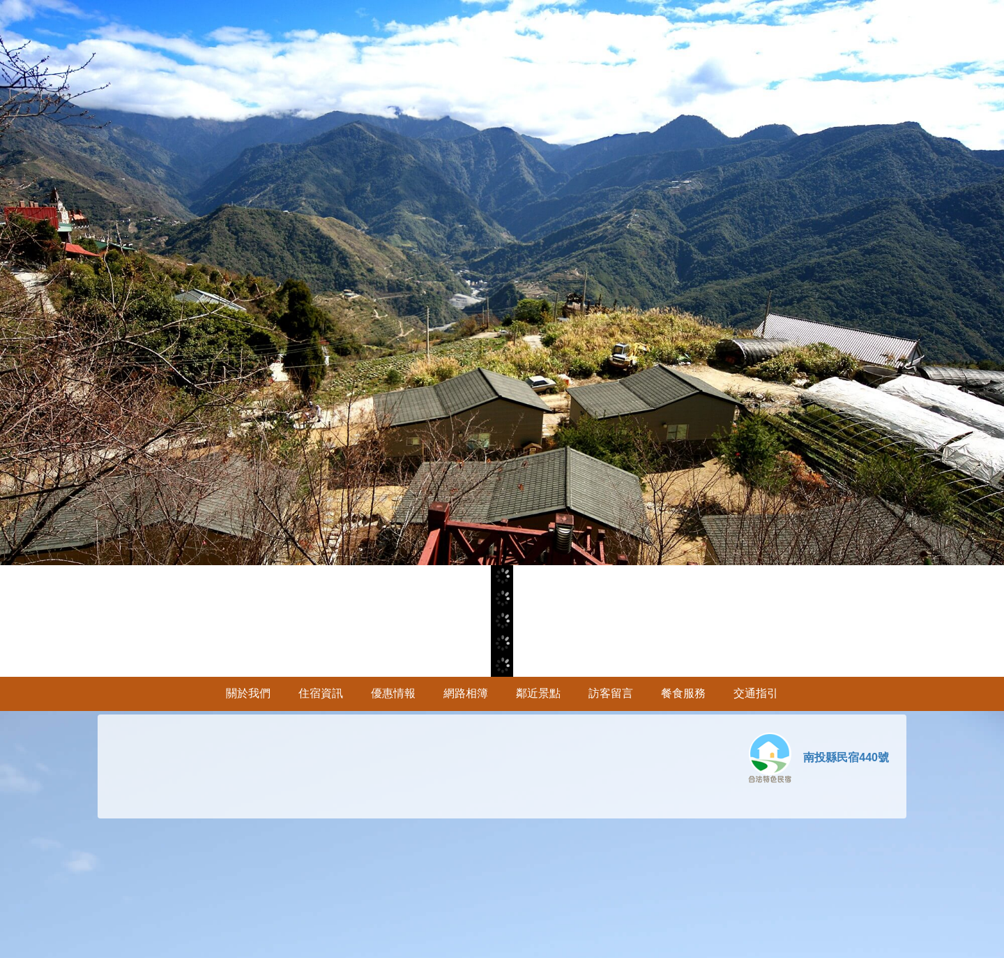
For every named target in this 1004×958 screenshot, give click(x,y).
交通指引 (755, 693)
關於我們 (248, 693)
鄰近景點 (538, 693)
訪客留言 (610, 693)
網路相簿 (465, 693)
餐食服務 (683, 693)
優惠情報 (393, 693)
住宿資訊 (320, 693)
